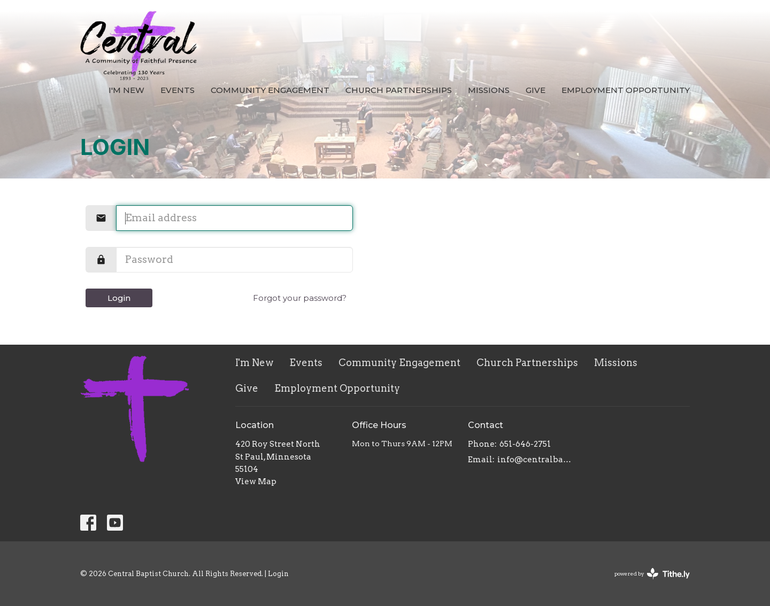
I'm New (126, 90)
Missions (489, 90)
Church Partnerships (398, 90)
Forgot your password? (299, 298)
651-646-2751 (525, 444)
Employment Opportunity (625, 90)
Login (118, 298)
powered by (652, 573)
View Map (255, 481)
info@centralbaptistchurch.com (535, 459)
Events (177, 90)
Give (535, 90)
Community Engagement (270, 90)
